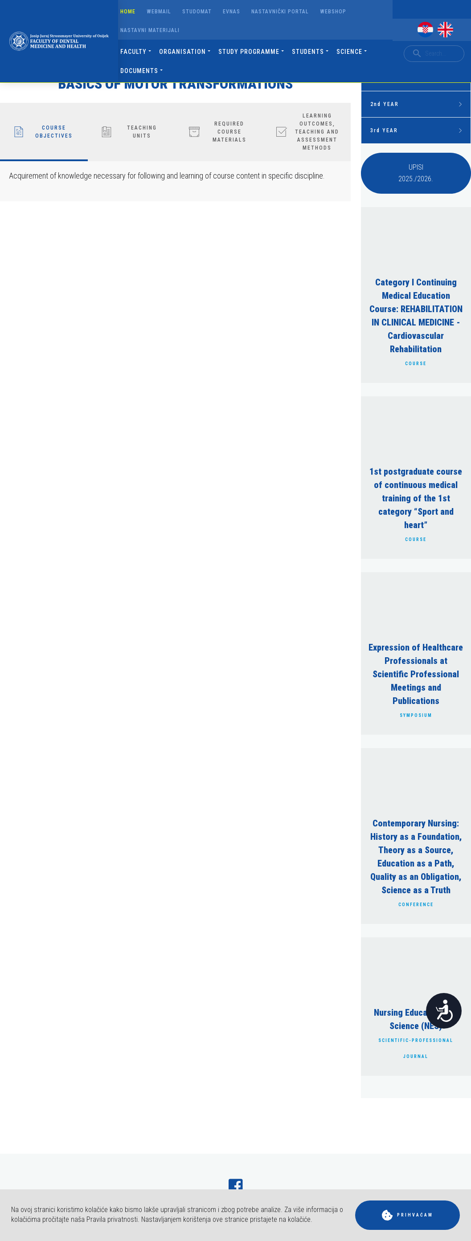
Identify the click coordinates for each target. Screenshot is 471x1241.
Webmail (159, 11)
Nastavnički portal (280, 11)
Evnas (231, 11)
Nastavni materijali (150, 30)
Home (127, 11)
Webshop (333, 11)
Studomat (197, 11)
